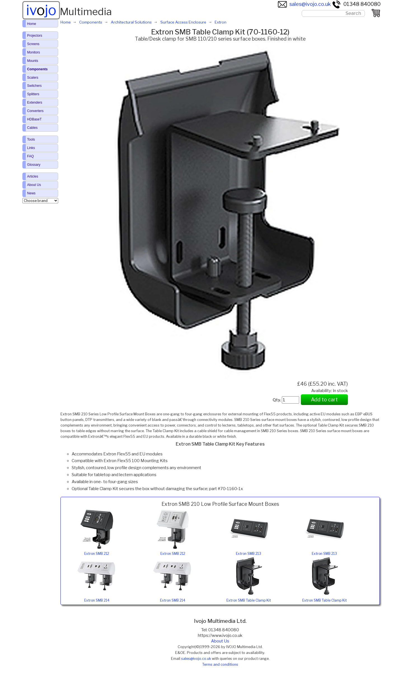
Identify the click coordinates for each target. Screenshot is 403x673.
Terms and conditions (220, 664)
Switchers (34, 86)
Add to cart (324, 399)
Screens (33, 44)
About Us (220, 641)
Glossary (33, 165)
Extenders (34, 102)
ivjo (41, 10)
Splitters (33, 94)
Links (31, 148)
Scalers (32, 78)
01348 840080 (356, 4)
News (31, 193)
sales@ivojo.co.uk (304, 4)
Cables (32, 128)
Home (31, 24)
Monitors (33, 52)
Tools (31, 139)
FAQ (30, 156)
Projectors (34, 36)
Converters (35, 111)
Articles (32, 176)
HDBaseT (34, 119)
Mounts (32, 61)
